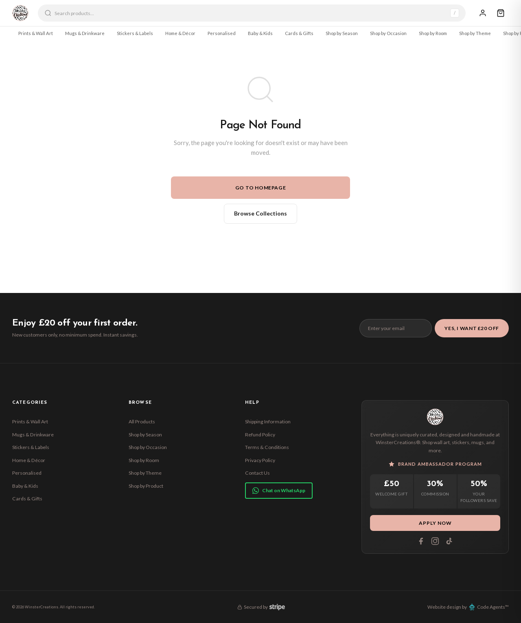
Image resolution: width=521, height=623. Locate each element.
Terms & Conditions (267, 447)
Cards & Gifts (299, 33)
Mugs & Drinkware (85, 33)
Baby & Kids (260, 33)
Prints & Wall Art (35, 33)
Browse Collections (260, 213)
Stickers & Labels (135, 33)
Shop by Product (146, 486)
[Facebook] (421, 541)
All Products (142, 421)
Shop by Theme (475, 33)
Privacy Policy (260, 460)
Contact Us (257, 473)
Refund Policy (260, 434)
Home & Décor (180, 33)
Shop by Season (342, 33)
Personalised (222, 33)
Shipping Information (268, 421)
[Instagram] (435, 541)
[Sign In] (483, 13)
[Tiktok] (449, 541)
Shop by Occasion (388, 33)
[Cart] (501, 13)
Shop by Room (433, 33)
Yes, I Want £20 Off (471, 328)
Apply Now (435, 523)
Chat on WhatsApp (278, 490)
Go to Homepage (260, 188)
